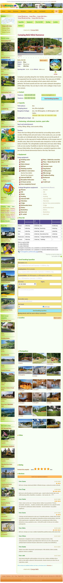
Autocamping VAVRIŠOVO (7, 446)
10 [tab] (41, 58)
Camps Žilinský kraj (23, 16)
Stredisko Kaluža (5, 338)
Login (30, 11)
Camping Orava (5, 208)
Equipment (29, 22)
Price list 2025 (39, 22)
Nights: (43, 282)
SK (52, 11)
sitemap (27, 576)
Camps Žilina (32, 16)
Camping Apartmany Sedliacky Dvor (6, 485)
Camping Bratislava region (8, 210)
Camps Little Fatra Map (37, 18)
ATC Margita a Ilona (6, 320)
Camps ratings (6, 28)
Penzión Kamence (5, 282)
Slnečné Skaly (4, 165)
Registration (21, 576)
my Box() (42, 11)
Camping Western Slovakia (8, 220)
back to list (27, 30)
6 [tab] (31, 58)
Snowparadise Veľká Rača (7, 126)
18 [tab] (60, 58)
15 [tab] (53, 58)
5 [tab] (28, 58)
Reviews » (49, 565)
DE (60, 11)
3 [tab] (24, 58)
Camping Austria (37, 578)
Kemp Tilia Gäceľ (5, 148)
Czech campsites (6, 578)
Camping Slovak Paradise (8, 218)
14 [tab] (51, 58)
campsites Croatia (38, 580)
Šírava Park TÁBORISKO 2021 (7, 405)
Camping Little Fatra (8, 206)
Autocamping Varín (6, 40)
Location (55, 22)
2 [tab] (21, 58)
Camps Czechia (6, 32)
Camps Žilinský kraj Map (24, 18)
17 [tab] (58, 58)
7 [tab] (33, 58)
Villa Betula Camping (6, 254)
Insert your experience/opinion (40, 477)
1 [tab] (19, 58)
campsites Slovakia (25, 580)
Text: (19, 287)
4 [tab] (26, 58)
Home (3, 11)
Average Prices (6, 30)
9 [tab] (38, 58)
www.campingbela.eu (48, 95)
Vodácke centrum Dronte (7, 268)
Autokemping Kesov (6, 519)
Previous (19, 47)
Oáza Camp (4, 296)
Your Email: (21, 304)
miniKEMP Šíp (4, 109)
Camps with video (7, 26)
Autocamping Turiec (6, 92)
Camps (3, 576)
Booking (48, 22)
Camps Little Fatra (41, 16)
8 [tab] (36, 58)
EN (56, 11)
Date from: (21, 282)
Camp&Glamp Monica (6, 310)
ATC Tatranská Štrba (6, 428)
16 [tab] (56, 58)
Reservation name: (23, 299)
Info (35, 11)
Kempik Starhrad (5, 57)
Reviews (15, 11)
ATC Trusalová (4, 74)
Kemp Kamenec (5, 355)
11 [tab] (43, 58)
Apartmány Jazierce (6, 181)
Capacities (21, 22)
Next (61, 47)
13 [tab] (48, 58)
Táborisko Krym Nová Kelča (6, 465)
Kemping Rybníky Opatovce (5, 504)
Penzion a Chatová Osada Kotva (7, 389)
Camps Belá (34, 30)
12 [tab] (46, 58)
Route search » (43, 60)
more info (53, 1)
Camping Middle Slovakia (8, 212)
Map (9, 11)
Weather (23, 11)
